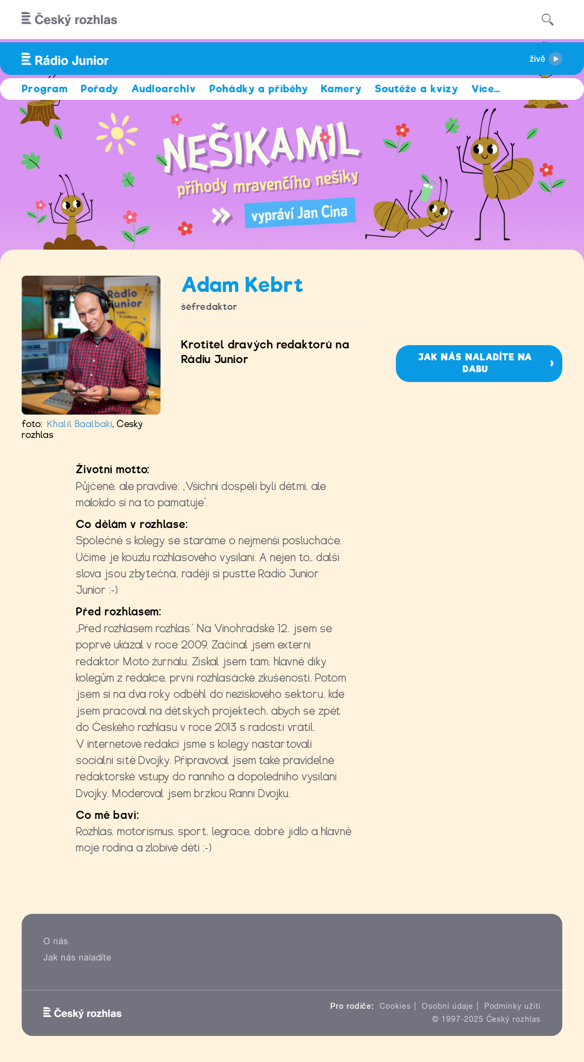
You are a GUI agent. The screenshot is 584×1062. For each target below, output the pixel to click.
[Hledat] (547, 19)
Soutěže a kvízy (416, 88)
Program (45, 88)
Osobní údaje (447, 1006)
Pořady (99, 88)
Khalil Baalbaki (79, 424)
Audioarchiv (164, 88)
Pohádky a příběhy (258, 88)
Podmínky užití (512, 1006)
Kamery (341, 88)
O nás (55, 941)
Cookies (395, 1006)
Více (486, 88)
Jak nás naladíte (77, 957)
